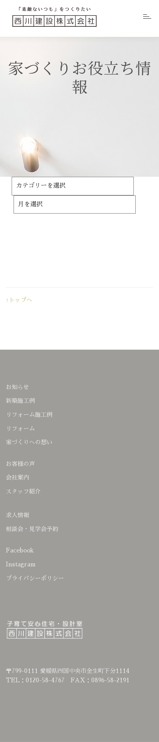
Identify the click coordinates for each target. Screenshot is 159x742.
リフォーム (20, 428)
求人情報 (17, 515)
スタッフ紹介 (23, 491)
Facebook (20, 550)
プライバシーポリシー (35, 578)
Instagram (21, 564)
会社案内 (17, 477)
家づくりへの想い (29, 442)
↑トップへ (19, 300)
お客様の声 (20, 464)
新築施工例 (20, 401)
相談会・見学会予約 (32, 529)
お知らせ (17, 387)
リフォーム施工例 (29, 415)
